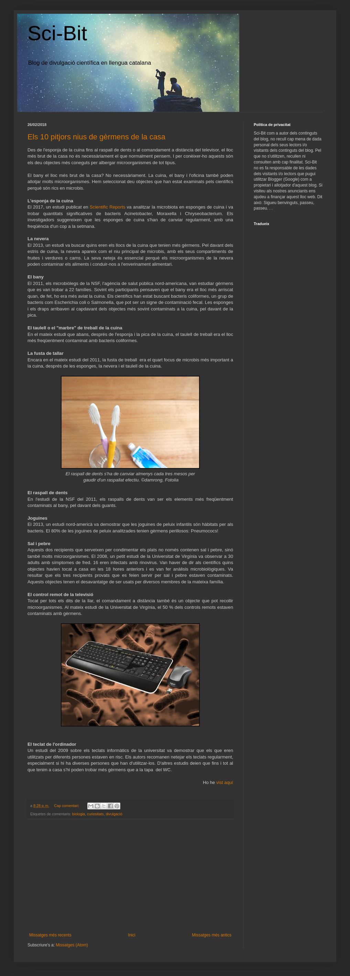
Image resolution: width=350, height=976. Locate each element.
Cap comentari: (67, 806)
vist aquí (224, 782)
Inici (131, 935)
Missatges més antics (211, 935)
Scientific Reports (107, 207)
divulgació (114, 814)
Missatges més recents (50, 935)
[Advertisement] (130, 876)
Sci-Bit (57, 33)
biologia (78, 814)
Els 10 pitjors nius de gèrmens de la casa (96, 136)
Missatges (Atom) (72, 945)
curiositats (95, 814)
